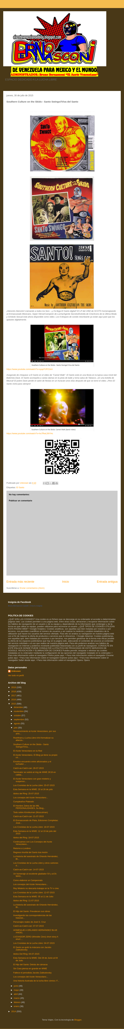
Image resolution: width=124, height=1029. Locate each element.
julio (16, 727)
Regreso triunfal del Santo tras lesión (30, 852)
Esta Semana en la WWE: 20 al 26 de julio (33, 789)
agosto (17, 723)
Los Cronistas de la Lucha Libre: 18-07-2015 (34, 827)
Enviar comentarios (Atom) (32, 588)
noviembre (19, 711)
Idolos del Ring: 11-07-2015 (26, 900)
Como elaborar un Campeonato (28, 880)
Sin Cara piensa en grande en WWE (30, 968)
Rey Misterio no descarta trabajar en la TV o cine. (36, 888)
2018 (14, 691)
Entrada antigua (107, 581)
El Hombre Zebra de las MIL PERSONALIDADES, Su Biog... (29, 807)
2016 (14, 699)
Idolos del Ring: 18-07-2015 (26, 837)
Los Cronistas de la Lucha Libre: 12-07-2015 (34, 892)
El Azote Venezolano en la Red (27, 751)
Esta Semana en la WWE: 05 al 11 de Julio (33, 896)
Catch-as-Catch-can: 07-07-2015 (28, 926)
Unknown (16, 671)
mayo (16, 990)
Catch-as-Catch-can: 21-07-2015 (28, 816)
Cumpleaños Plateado (23, 801)
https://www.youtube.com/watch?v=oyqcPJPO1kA (29, 369)
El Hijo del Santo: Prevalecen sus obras (31, 911)
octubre (17, 715)
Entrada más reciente (20, 581)
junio (16, 986)
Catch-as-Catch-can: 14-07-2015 (28, 869)
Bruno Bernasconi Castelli (18, 606)
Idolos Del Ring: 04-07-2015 (26, 954)
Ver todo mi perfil (16, 675)
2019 (14, 687)
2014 (14, 1011)
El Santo (20, 487)
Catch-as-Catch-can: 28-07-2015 (28, 768)
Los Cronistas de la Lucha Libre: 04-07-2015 (34, 943)
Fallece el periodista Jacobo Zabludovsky (32, 972)
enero (17, 1006)
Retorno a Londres (22, 848)
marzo (17, 998)
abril (16, 994)
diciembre (19, 707)
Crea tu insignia (36, 606)
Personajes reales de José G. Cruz (29, 922)
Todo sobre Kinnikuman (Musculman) (30, 812)
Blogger (77, 1020)
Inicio (65, 581)
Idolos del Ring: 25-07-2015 (26, 793)
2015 (14, 703)
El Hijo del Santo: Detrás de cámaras (30, 964)
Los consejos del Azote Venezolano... (30, 797)
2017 (14, 695)
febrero (17, 1002)
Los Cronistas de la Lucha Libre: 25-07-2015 (34, 785)
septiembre (19, 719)
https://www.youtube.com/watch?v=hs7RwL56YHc (29, 433)
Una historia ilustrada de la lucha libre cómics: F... (36, 981)
